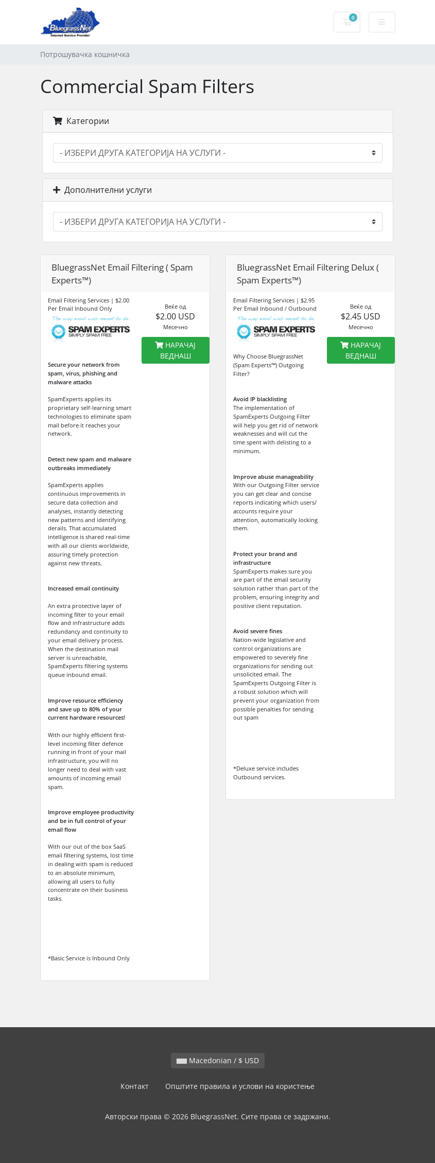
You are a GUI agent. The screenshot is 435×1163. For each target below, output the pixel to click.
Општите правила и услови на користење (240, 1086)
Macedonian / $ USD (218, 1060)
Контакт (134, 1086)
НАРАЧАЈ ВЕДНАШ (175, 350)
